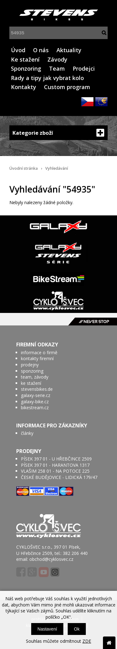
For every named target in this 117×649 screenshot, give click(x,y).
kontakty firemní (37, 358)
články (27, 433)
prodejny (30, 365)
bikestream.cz (35, 407)
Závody (57, 59)
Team (57, 68)
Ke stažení (25, 59)
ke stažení (31, 383)
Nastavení (47, 628)
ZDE (86, 641)
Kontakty (23, 87)
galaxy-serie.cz (35, 395)
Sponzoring (26, 68)
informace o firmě (39, 352)
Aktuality (68, 50)
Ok (77, 628)
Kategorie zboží (58, 132)
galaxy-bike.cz (35, 402)
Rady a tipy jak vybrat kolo (47, 78)
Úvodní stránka (23, 168)
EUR (101, 101)
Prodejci (84, 68)
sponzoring (32, 371)
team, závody (34, 377)
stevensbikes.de (37, 389)
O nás (41, 50)
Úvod (18, 50)
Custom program (67, 87)
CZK (87, 101)
